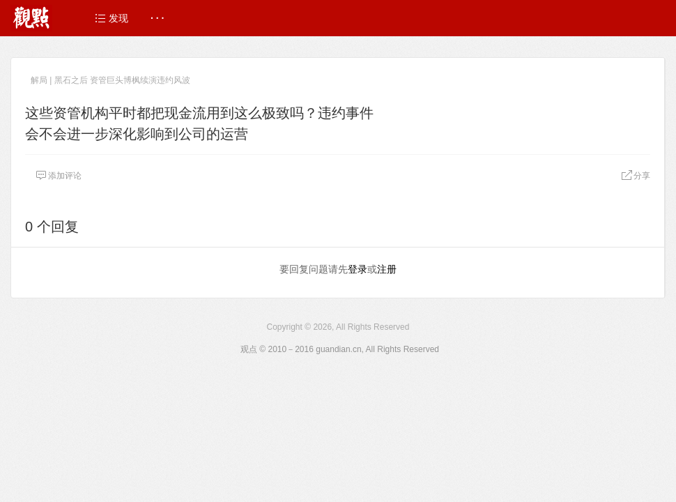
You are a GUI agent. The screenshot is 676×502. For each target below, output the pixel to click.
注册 (387, 269)
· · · (157, 18)
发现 (111, 18)
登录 (357, 269)
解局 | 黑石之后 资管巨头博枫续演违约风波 (110, 80)
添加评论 (59, 176)
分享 (635, 176)
